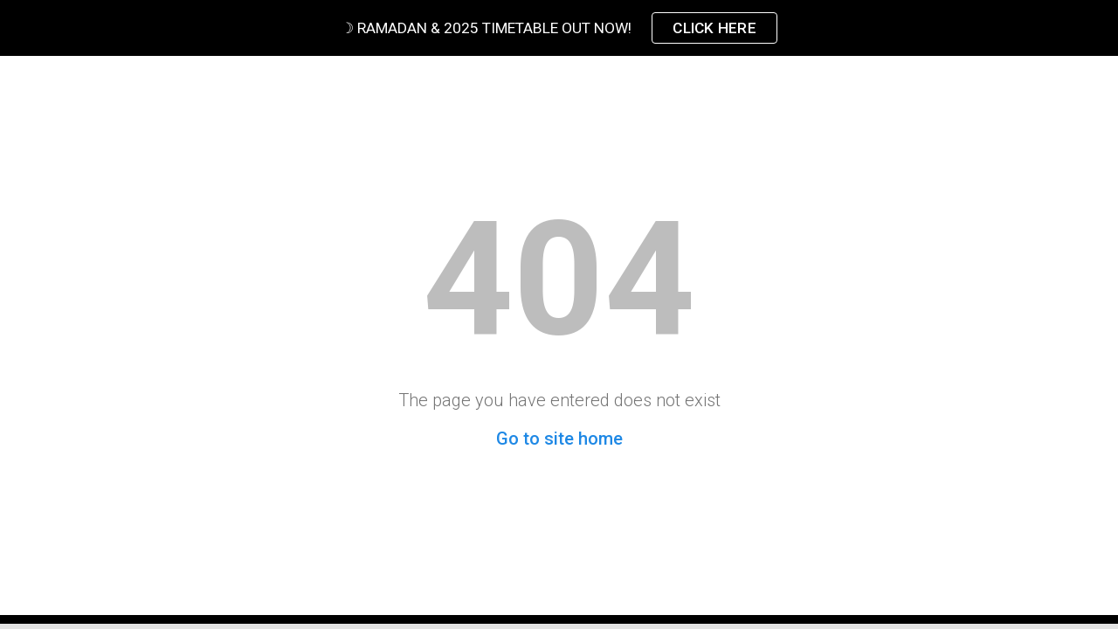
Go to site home (559, 438)
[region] (559, 28)
